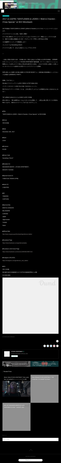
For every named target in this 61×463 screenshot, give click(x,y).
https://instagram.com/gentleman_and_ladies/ (15, 260)
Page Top (30, 450)
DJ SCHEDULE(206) (6, 336)
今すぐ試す (22, 6)
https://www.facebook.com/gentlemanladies (14, 243)
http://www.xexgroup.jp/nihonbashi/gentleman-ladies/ (17, 234)
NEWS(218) (12, 336)
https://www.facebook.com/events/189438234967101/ (17, 251)
